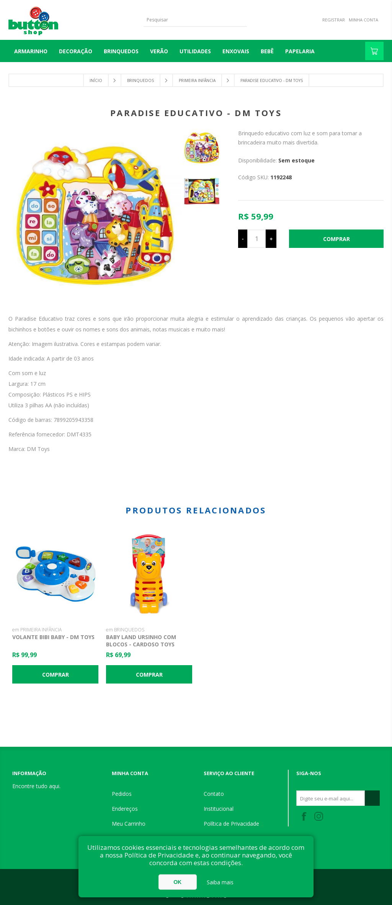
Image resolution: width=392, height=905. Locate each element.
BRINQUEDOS (121, 51)
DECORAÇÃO (75, 51)
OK (177, 882)
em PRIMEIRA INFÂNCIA (37, 629)
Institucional (219, 808)
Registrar (333, 20)
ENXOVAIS (235, 51)
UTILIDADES (195, 51)
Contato (214, 793)
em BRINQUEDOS (125, 629)
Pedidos (122, 793)
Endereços (125, 808)
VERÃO (159, 51)
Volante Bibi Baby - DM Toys (53, 637)
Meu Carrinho (128, 823)
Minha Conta (363, 20)
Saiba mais (220, 882)
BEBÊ (267, 51)
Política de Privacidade (231, 823)
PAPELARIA (300, 51)
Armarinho (30, 51)
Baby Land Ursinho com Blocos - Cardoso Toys (141, 640)
